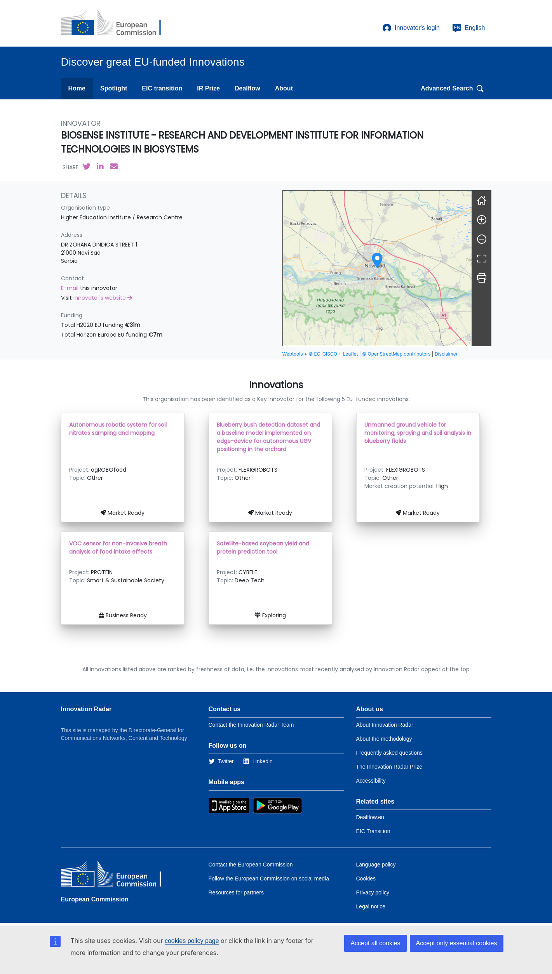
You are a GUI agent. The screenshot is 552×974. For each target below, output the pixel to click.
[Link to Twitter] (221, 761)
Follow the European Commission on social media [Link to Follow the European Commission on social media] (269, 878)
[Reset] (481, 200)
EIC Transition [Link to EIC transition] (373, 831)
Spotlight (113, 88)
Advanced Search (452, 88)
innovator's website (102, 298)
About (284, 88)
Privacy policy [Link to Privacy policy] (373, 892)
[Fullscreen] (481, 258)
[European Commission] (117, 23)
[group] (377, 268)
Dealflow (247, 88)
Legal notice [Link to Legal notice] (371, 906)
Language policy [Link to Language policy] (376, 864)
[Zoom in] (481, 219)
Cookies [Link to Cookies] (366, 878)
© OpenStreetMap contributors (396, 354)
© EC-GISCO (322, 354)
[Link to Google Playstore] (277, 805)
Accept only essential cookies (456, 943)
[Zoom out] (481, 239)
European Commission (95, 899)
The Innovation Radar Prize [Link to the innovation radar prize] (389, 767)
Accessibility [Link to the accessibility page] (371, 781)
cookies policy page (192, 941)
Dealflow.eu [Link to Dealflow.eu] (370, 817)
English (468, 28)
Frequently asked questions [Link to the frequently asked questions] (389, 753)
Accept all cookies (375, 943)
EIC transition (162, 88)
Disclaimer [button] (446, 354)
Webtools (292, 354)
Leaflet (350, 354)
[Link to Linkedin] (258, 761)
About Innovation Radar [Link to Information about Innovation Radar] (384, 725)
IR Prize (208, 88)
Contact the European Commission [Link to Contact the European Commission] (251, 864)
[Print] (481, 278)
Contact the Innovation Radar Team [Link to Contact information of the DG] (251, 725)
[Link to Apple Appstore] (229, 805)
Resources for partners (236, 892)
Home (76, 88)
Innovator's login (411, 28)
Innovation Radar (86, 709)
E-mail (70, 288)
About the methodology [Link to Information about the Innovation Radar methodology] (384, 739)
